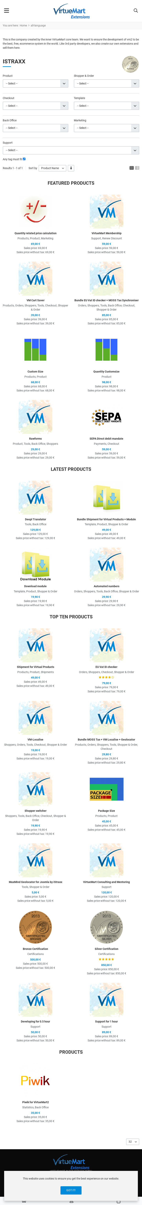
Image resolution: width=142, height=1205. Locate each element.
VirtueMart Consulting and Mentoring (106, 882)
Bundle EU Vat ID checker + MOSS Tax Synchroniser (106, 300)
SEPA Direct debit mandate (106, 438)
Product (8, 75)
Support (8, 142)
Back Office (10, 120)
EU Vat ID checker (106, 667)
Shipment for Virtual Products (35, 667)
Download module (35, 586)
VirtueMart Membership (107, 233)
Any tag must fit (12, 159)
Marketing (80, 120)
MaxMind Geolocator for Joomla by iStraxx (35, 882)
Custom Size (35, 371)
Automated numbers (106, 586)
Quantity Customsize (106, 371)
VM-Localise (35, 739)
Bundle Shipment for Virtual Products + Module (106, 519)
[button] (135, 11)
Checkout (8, 98)
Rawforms (35, 438)
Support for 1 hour (106, 1021)
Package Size (106, 810)
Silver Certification (106, 948)
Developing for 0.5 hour (35, 1021)
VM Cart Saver (36, 300)
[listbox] (52, 168)
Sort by (33, 168)
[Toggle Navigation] (6, 11)
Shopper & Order (84, 75)
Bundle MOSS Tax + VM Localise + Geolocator (106, 739)
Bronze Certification (35, 948)
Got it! (71, 1190)
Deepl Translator (35, 519)
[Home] (24, 1201)
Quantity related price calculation (36, 233)
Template (79, 98)
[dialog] (71, 1186)
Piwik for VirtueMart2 (35, 1102)
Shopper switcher (35, 810)
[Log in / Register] (71, 1201)
